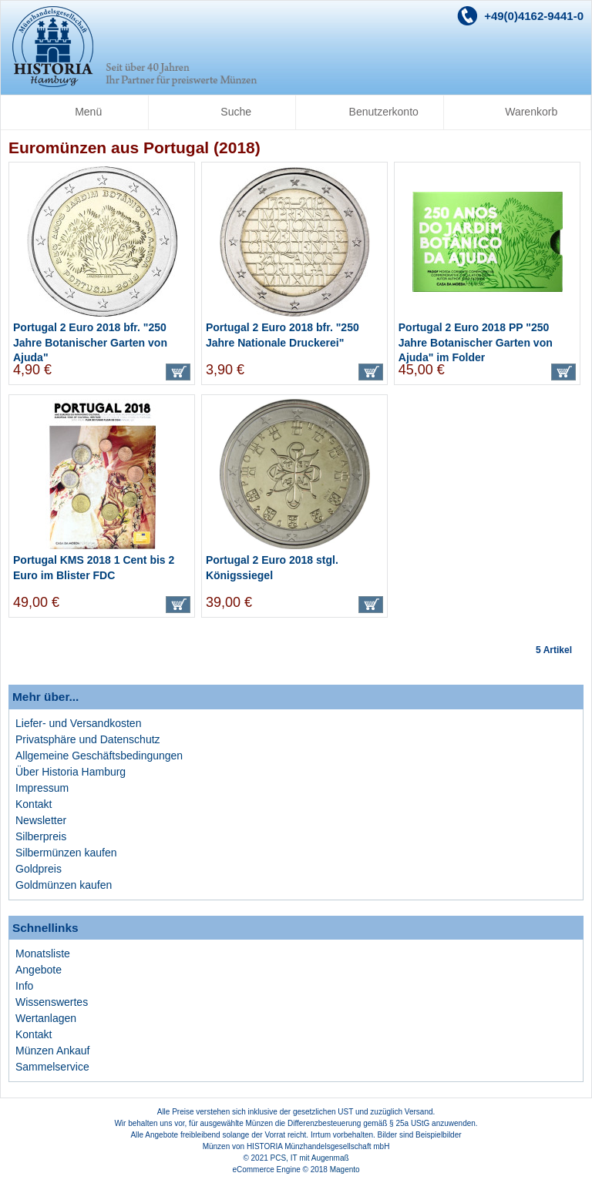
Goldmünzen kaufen (63, 885)
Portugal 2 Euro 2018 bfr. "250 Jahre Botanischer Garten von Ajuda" (90, 342)
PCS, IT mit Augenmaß (310, 1158)
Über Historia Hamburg (70, 772)
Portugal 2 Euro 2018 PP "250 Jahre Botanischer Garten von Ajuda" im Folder (476, 342)
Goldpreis (38, 869)
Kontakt (33, 804)
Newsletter (40, 820)
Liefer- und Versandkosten (78, 723)
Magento (345, 1169)
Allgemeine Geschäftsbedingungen (99, 755)
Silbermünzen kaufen (66, 852)
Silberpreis (40, 836)
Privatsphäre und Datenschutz (87, 739)
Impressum (42, 788)
